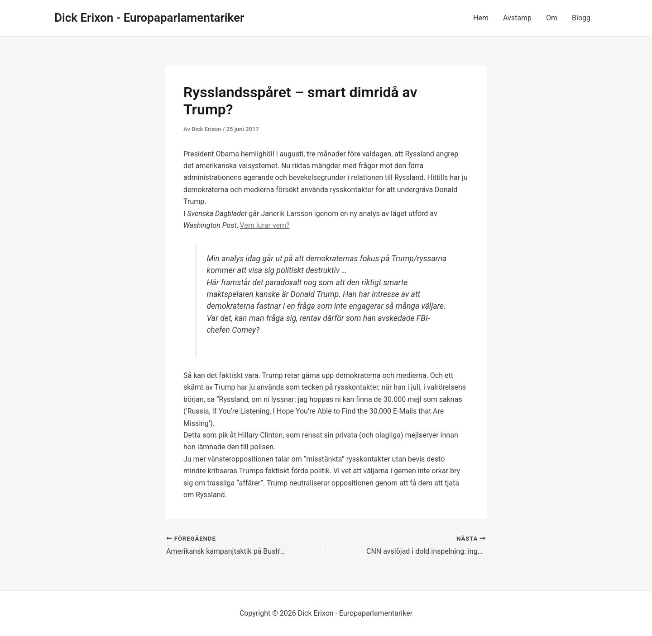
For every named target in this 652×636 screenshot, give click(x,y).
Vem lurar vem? (265, 225)
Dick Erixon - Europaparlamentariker (149, 17)
